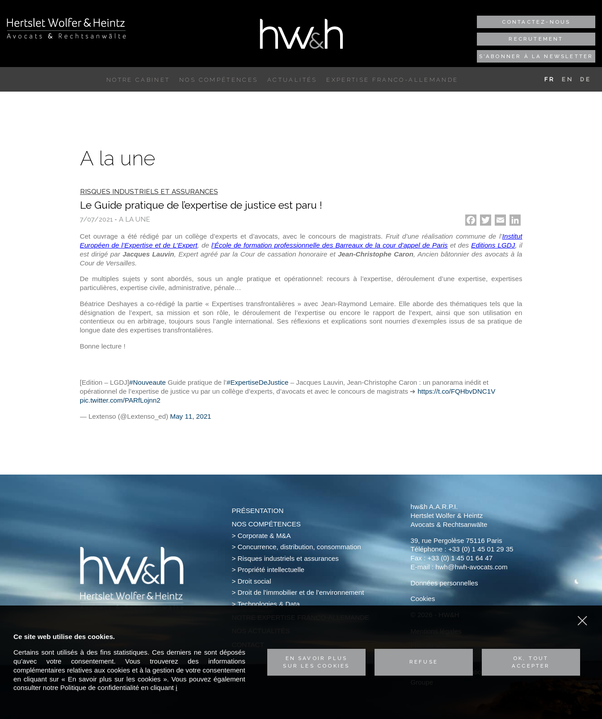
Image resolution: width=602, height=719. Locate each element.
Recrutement (536, 39)
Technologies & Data (268, 604)
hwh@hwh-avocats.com (471, 567)
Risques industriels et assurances (288, 558)
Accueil (94, 80)
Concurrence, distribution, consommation (299, 547)
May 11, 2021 (190, 416)
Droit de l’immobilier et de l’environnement (301, 592)
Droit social (254, 581)
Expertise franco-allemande (392, 79)
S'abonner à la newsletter (536, 56)
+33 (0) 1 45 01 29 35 (481, 549)
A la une (134, 219)
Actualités (292, 79)
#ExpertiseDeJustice (257, 382)
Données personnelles (444, 583)
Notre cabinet (138, 79)
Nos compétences (218, 79)
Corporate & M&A (264, 535)
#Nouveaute (147, 382)
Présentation (257, 510)
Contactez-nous (536, 22)
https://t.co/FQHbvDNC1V (456, 391)
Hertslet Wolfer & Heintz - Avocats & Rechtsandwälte (66, 28)
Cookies (422, 598)
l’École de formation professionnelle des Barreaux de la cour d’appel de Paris (329, 245)
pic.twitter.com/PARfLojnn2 (120, 400)
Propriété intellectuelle (271, 569)
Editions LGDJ (493, 245)
